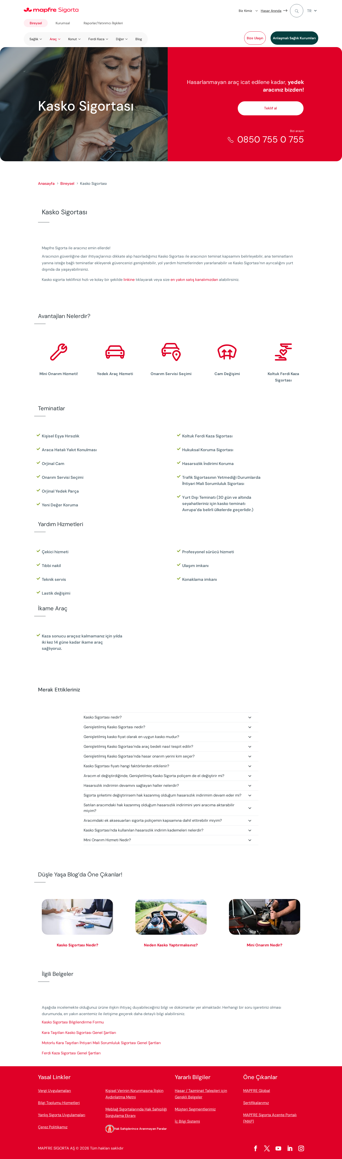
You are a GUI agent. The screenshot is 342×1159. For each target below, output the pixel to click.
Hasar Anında (271, 11)
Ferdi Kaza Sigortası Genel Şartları (71, 1053)
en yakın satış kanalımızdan (195, 279)
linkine (129, 279)
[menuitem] (312, 11)
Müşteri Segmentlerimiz (195, 1109)
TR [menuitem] (309, 10)
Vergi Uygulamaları (54, 1090)
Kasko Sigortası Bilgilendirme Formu (73, 1022)
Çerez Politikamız (52, 1127)
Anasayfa (46, 183)
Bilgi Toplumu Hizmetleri (59, 1102)
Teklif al (270, 108)
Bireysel (36, 23)
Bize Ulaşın (255, 38)
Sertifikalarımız (256, 1102)
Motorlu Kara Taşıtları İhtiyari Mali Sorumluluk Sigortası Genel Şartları (101, 1042)
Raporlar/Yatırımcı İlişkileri (103, 23)
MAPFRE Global (256, 1090)
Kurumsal (63, 23)
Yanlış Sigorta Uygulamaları (61, 1114)
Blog (138, 39)
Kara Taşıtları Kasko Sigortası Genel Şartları (79, 1032)
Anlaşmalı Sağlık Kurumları (294, 38)
